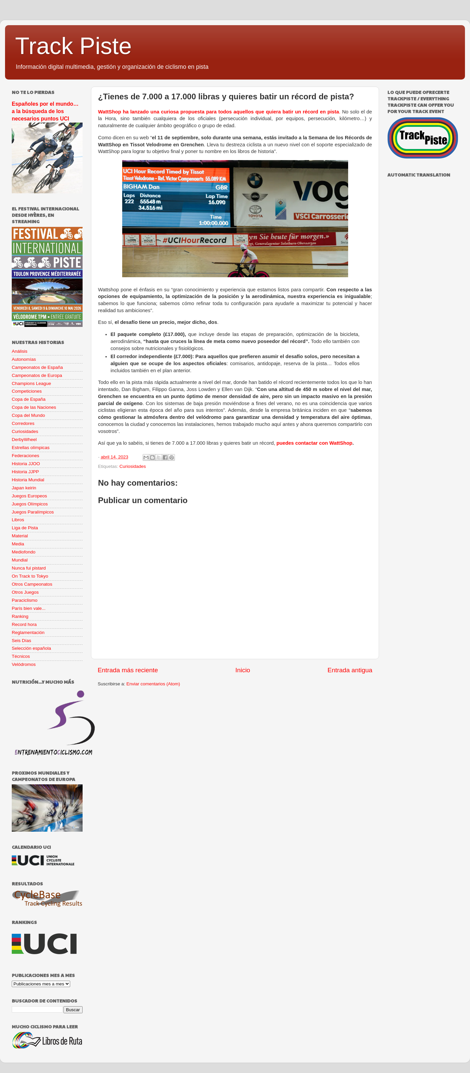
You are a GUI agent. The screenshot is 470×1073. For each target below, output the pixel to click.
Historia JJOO (26, 463)
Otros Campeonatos (32, 584)
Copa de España (29, 399)
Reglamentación (28, 632)
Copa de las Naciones (34, 407)
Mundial (20, 560)
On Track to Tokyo (30, 576)
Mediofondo (24, 551)
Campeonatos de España (37, 367)
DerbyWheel (24, 439)
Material (20, 535)
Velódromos (24, 664)
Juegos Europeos (29, 495)
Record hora (24, 624)
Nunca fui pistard (29, 568)
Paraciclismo (25, 600)
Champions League (31, 383)
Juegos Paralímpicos (33, 512)
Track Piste (73, 46)
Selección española (31, 648)
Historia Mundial (28, 479)
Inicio (242, 670)
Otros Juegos (25, 592)
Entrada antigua (350, 670)
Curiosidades (133, 466)
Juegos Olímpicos (30, 503)
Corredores (23, 423)
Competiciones (27, 391)
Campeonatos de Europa (37, 375)
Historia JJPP (25, 471)
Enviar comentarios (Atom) (153, 683)
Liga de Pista (25, 527)
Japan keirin (24, 487)
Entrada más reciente (128, 670)
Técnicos (21, 656)
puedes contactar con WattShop (314, 443)
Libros (18, 519)
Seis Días (21, 640)
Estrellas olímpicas (31, 447)
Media (18, 543)
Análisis (20, 351)
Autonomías (24, 359)
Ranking (20, 616)
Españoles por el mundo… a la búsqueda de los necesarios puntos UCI (45, 111)
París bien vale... (29, 608)
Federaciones (25, 455)
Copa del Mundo (28, 415)
